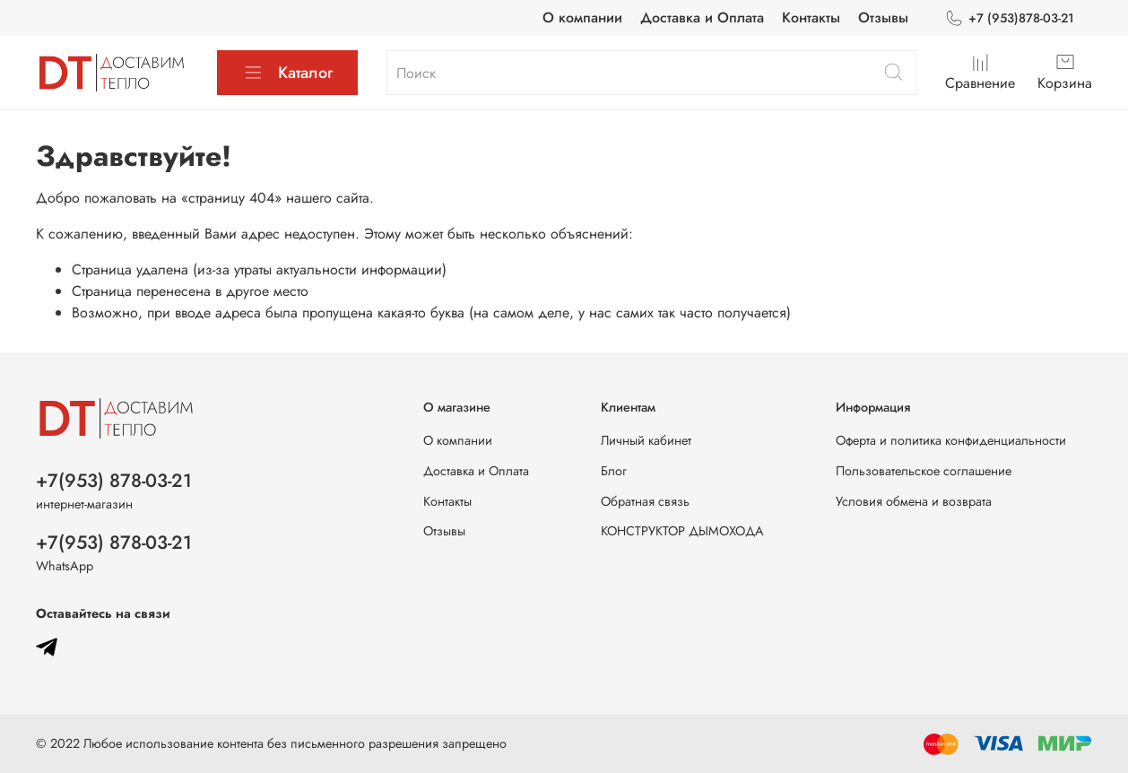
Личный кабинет (646, 440)
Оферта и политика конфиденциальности (951, 440)
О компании (582, 17)
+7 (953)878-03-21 (1009, 18)
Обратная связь (645, 501)
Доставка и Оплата (702, 17)
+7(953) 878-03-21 (114, 480)
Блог (614, 471)
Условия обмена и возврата (914, 501)
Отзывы (883, 17)
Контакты (811, 17)
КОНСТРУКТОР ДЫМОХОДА (682, 531)
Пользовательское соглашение (923, 471)
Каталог (287, 72)
